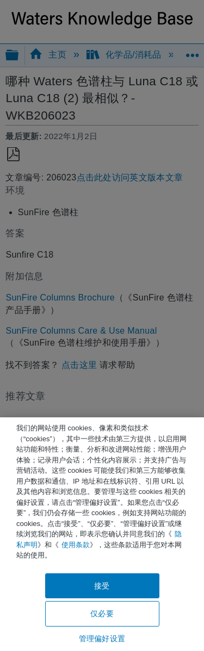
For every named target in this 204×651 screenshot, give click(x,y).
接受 (101, 585)
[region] (102, 534)
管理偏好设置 (102, 638)
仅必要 (101, 613)
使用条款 (75, 545)
